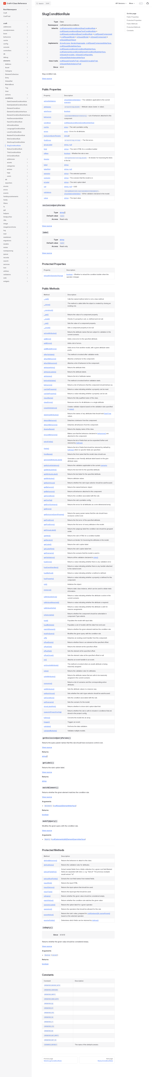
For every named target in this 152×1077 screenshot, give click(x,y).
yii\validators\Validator (72, 100)
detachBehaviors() (50, 425)
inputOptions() (49, 887)
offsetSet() (48, 651)
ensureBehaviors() (50, 435)
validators (47, 192)
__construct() (48, 310)
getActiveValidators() (51, 465)
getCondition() (49, 496)
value (46, 198)
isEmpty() (47, 896)
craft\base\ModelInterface (70, 46)
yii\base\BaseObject (68, 40)
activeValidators (50, 101)
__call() (46, 299)
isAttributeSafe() (50, 608)
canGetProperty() (50, 389)
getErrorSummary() (50, 504)
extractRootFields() (51, 879)
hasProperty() (49, 579)
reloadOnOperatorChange (53, 276)
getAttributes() (49, 478)
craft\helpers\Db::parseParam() (98, 913)
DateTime (107, 413)
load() (46, 620)
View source (47, 79)
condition (47, 123)
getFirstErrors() (49, 524)
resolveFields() (49, 920)
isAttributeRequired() (51, 602)
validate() (47, 726)
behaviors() (48, 385)
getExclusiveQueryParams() (54, 514)
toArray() (79, 443)
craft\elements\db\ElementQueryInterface (68, 839)
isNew (46, 153)
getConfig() (48, 500)
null (70, 145)
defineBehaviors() (50, 860)
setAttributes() (49, 689)
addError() (47, 339)
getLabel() (47, 544)
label (46, 165)
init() (45, 584)
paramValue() (49, 915)
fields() (46, 448)
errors (46, 131)
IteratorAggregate (78, 43)
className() (48, 398)
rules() (71, 409)
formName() (48, 454)
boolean (67, 111)
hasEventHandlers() (51, 567)
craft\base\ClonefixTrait (69, 61)
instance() (47, 590)
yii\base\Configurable (84, 55)
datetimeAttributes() (51, 415)
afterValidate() (49, 354)
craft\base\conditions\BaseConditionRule (76, 34)
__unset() (47, 328)
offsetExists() (49, 642)
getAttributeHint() (50, 470)
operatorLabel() (49, 905)
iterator (46, 159)
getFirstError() (49, 520)
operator (47, 173)
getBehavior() (49, 487)
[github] (147, 3)
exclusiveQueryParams (52, 136)
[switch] (141, 3)
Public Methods (132, 24)
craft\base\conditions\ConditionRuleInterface (77, 49)
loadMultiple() (49, 625)
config (46, 127)
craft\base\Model (68, 37)
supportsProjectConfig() (53, 712)
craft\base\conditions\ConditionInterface (79, 123)
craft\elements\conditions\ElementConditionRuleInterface (82, 52)
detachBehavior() (50, 420)
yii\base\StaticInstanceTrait (70, 64)
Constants (130, 30)
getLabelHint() (49, 549)
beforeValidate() (50, 380)
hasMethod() (48, 573)
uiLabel (46, 182)
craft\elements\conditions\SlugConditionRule (77, 28)
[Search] (43, 3)
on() (45, 660)
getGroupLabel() (50, 530)
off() (45, 638)
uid (45, 186)
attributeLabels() (50, 372)
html (45, 149)
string (66, 136)
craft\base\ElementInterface (65, 806)
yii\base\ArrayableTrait (88, 61)
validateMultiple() (50, 731)
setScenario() (49, 702)
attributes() (48, 376)
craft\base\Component (103, 34)
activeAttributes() (50, 333)
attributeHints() (49, 367)
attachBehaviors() (50, 363)
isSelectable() (49, 615)
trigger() (47, 722)
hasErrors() (48, 562)
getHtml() (47, 536)
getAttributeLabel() (51, 474)
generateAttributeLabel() (53, 460)
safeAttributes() (49, 676)
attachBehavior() (50, 359)
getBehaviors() (49, 491)
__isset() (47, 319)
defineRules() (49, 865)
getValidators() (49, 557)
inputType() (48, 892)
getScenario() (49, 553)
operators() (48, 909)
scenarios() (48, 683)
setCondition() (49, 698)
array (66, 127)
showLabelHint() (50, 706)
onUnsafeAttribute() (51, 665)
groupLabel (48, 145)
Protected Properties (134, 20)
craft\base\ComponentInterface (98, 43)
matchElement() (49, 629)
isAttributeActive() (50, 597)
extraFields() (48, 442)
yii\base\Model (83, 37)
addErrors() (48, 343)
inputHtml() (48, 883)
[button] (15, 9)
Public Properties (133, 17)
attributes (47, 107)
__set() (46, 323)
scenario (67, 102)
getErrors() (48, 509)
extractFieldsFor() (50, 872)
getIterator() (48, 540)
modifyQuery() (49, 633)
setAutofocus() (49, 693)
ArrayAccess (65, 43)
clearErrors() (48, 402)
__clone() (47, 305)
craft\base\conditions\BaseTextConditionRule (78, 31)
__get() (46, 314)
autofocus (47, 111)
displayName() (49, 429)
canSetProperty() (50, 393)
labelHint (47, 169)
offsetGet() (48, 647)
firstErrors (47, 140)
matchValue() (49, 900)
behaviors (47, 117)
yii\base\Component (98, 37)
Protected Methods (133, 27)
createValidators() (50, 408)
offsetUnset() (49, 655)
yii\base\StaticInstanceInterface (72, 58)
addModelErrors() (50, 349)
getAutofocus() (49, 483)
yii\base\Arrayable (67, 55)
